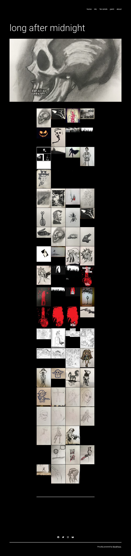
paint (112, 9)
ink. (95, 9)
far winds (103, 9)
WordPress (117, 547)
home (89, 9)
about (119, 9)
